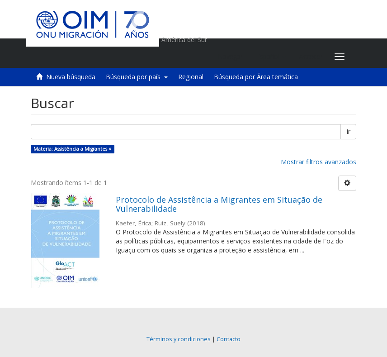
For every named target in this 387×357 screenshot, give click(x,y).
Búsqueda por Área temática (256, 76)
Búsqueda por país (137, 76)
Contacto (229, 339)
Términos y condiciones (178, 339)
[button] (271, 56)
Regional (190, 76)
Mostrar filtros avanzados (318, 161)
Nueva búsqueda (70, 76)
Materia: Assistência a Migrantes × (72, 149)
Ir (348, 131)
